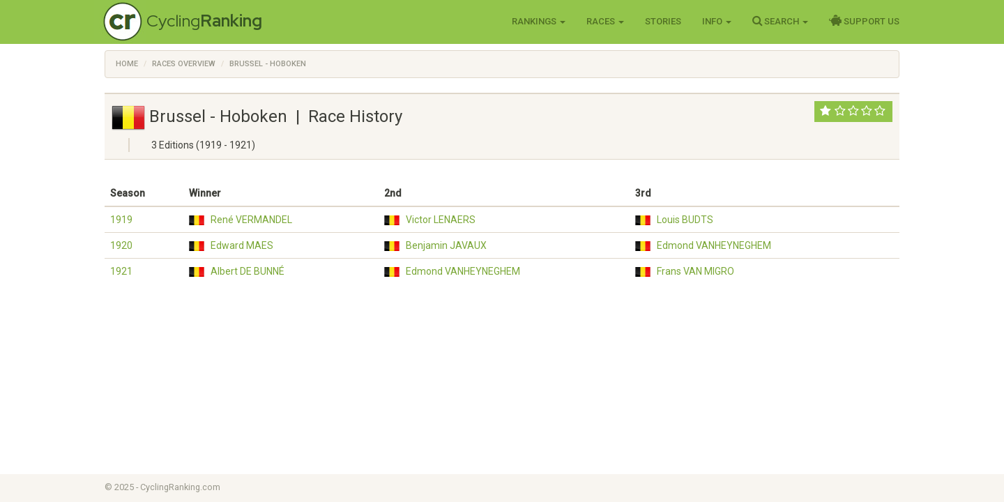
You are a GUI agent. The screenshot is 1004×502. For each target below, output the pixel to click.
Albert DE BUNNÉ (247, 271)
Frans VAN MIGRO (695, 271)
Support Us (864, 20)
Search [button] (780, 20)
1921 (121, 271)
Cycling (204, 20)
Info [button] (716, 21)
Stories (663, 21)
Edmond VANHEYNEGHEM (714, 245)
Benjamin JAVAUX (446, 245)
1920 (121, 245)
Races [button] (605, 21)
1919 (121, 219)
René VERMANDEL (251, 219)
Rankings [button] (538, 21)
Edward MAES (242, 245)
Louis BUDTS (685, 219)
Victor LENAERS (441, 219)
